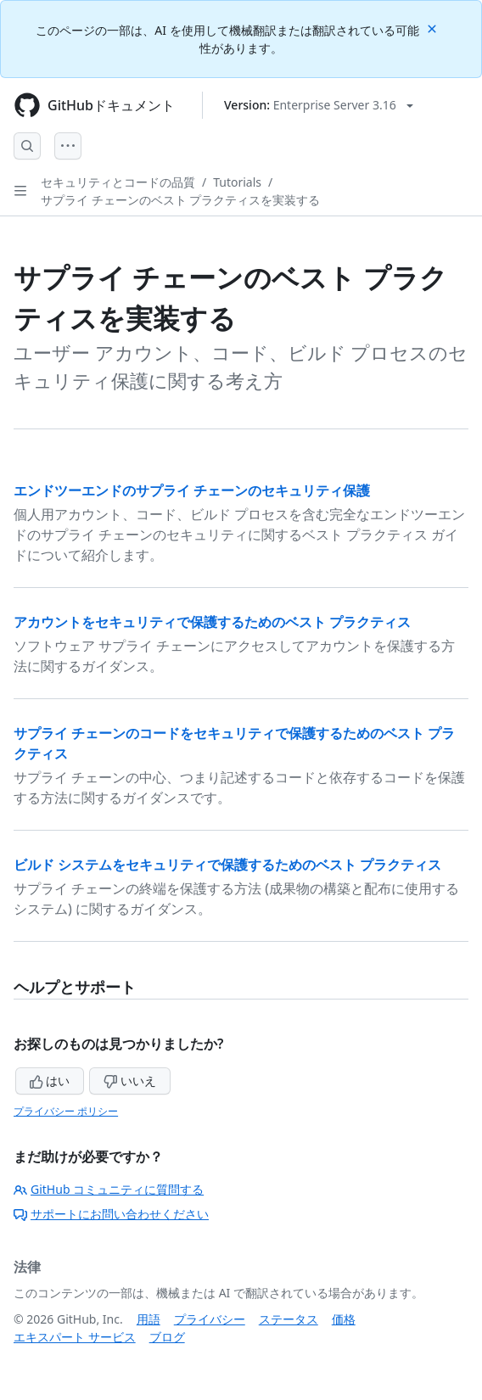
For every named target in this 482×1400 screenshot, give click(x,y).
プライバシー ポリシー (66, 1111)
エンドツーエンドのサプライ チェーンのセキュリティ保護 (192, 490)
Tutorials (237, 182)
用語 (148, 1319)
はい (50, 1080)
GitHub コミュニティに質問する (109, 1189)
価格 (344, 1319)
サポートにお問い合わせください (111, 1214)
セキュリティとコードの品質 (118, 182)
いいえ (130, 1080)
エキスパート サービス (75, 1337)
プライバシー (209, 1319)
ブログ (167, 1337)
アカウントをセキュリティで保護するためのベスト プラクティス (212, 622)
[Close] (433, 27)
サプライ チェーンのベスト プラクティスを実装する (180, 200)
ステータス (288, 1319)
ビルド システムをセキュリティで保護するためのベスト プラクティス (227, 864)
